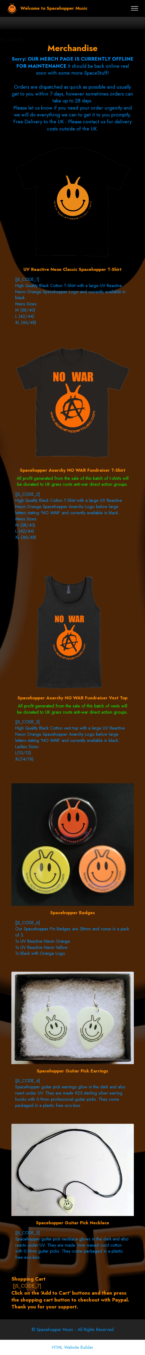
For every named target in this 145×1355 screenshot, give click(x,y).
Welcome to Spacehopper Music (53, 8)
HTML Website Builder (72, 1347)
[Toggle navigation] (134, 8)
